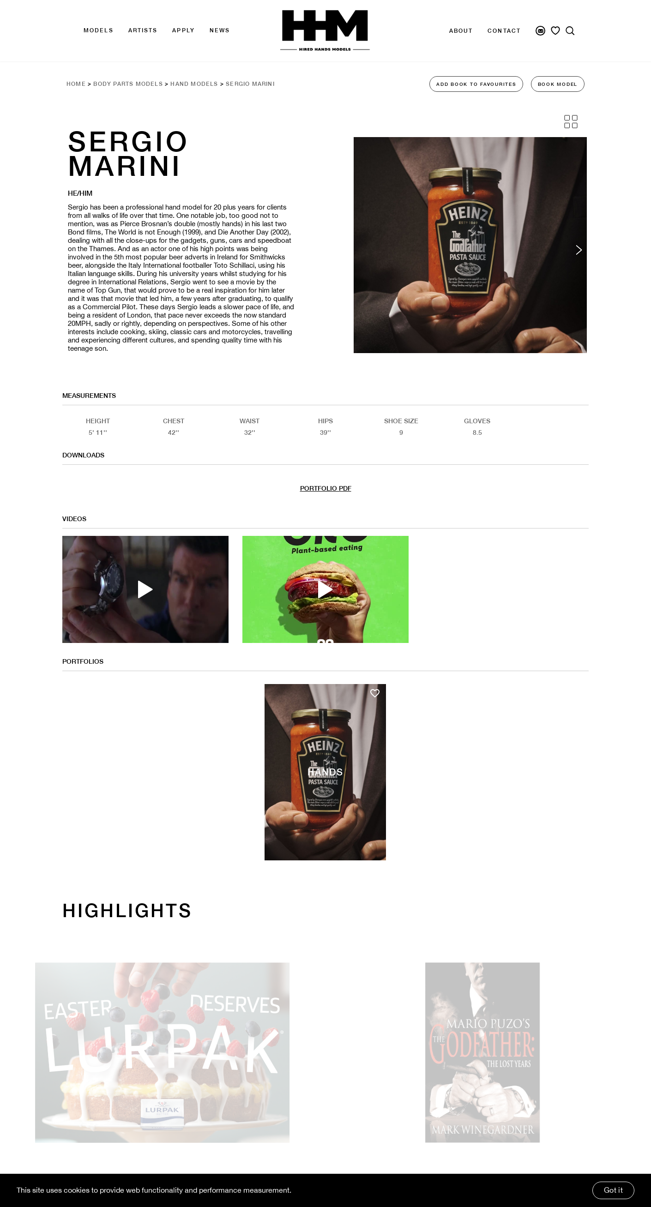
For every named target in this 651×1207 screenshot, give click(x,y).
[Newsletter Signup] (540, 31)
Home (76, 84)
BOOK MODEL (558, 84)
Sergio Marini (250, 84)
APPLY (183, 30)
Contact (504, 31)
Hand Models (194, 84)
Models (99, 30)
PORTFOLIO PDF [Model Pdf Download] (325, 488)
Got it (613, 1190)
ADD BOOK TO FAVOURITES (476, 84)
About (461, 31)
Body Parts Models (128, 84)
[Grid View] (571, 122)
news (220, 30)
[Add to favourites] (374, 693)
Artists (143, 30)
